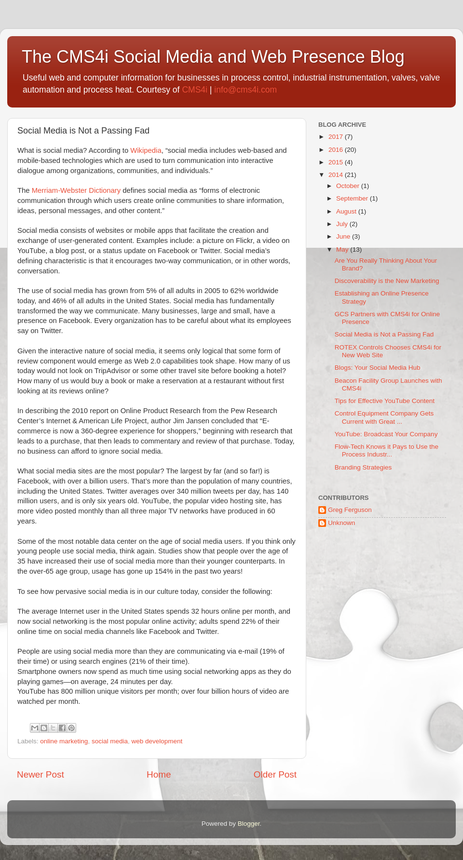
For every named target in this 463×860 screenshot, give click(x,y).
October (348, 185)
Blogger (249, 823)
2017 (336, 136)
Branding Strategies (363, 467)
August (347, 211)
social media (110, 741)
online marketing (64, 741)
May (343, 249)
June (344, 236)
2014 (336, 174)
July (343, 224)
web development (156, 741)
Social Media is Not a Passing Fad (384, 334)
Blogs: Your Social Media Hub (378, 367)
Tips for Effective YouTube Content (385, 400)
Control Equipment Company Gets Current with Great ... (384, 417)
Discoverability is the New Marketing (387, 280)
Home (159, 774)
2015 (336, 162)
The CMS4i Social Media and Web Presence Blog (213, 57)
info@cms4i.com (245, 89)
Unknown (341, 522)
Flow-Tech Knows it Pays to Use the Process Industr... (386, 450)
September (353, 198)
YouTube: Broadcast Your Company (386, 434)
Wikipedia (145, 150)
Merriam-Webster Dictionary (76, 190)
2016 (336, 149)
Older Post (275, 774)
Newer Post (40, 774)
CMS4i (194, 89)
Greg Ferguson (350, 509)
